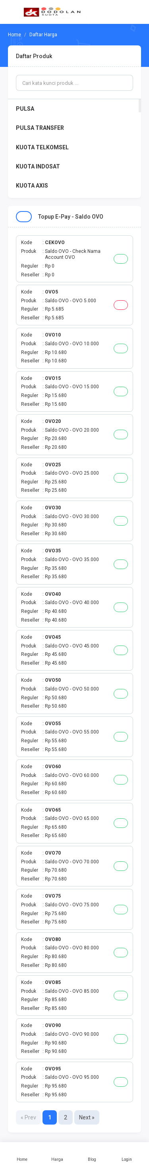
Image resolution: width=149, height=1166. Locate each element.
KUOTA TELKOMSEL (42, 147)
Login (126, 1154)
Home (22, 1154)
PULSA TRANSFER (40, 128)
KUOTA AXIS (32, 185)
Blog (92, 1154)
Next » (87, 1117)
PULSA (25, 109)
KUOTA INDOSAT (38, 166)
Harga (57, 1154)
